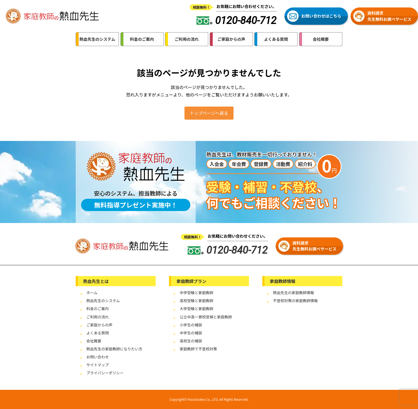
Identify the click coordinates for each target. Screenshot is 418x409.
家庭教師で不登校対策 (198, 348)
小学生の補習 (191, 324)
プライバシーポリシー (105, 372)
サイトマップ (97, 364)
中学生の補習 (191, 332)
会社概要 (93, 340)
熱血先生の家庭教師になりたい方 (114, 348)
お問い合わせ (97, 356)
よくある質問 (97, 332)
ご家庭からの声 (99, 324)
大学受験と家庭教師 (196, 308)
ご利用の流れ (97, 316)
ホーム (92, 292)
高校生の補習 (191, 340)
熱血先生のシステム (103, 300)
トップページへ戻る (209, 113)
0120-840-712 (228, 250)
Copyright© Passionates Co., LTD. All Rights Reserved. (209, 399)
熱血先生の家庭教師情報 (293, 292)
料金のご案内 (97, 308)
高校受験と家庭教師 (196, 300)
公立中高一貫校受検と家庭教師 (206, 316)
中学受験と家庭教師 (196, 292)
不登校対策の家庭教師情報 (295, 300)
